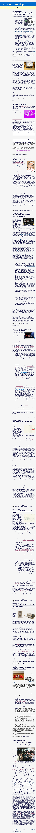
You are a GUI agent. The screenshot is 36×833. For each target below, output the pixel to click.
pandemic (23, 154)
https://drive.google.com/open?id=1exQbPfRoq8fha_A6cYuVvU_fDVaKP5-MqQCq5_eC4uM (23, 651)
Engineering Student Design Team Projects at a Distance (22, 158)
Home (24, 829)
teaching (33, 55)
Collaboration (16, 210)
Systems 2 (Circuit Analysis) (18, 119)
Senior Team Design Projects (18, 165)
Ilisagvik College (18, 813)
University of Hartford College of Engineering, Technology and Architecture (19, 163)
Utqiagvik (33, 813)
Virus (21, 325)
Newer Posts (15, 829)
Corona (20, 210)
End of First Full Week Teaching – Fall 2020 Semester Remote (23, 13)
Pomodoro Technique (22, 708)
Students (30, 55)
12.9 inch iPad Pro (24, 46)
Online (17, 325)
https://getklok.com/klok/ (21, 701)
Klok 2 (26, 405)
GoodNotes (19, 48)
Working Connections (22, 764)
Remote (25, 55)
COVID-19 (26, 324)
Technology (14, 56)
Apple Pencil (30, 47)
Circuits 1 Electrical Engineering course (28, 40)
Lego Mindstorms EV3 (18, 239)
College (16, 324)
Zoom (17, 250)
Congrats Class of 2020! (19, 104)
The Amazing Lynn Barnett (20, 740)
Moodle (21, 35)
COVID (22, 210)
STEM (28, 55)
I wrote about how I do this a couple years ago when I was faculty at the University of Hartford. (24, 550)
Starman (17, 346)
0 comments (26, 54)
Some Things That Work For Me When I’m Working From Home (23, 668)
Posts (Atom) (19, 831)
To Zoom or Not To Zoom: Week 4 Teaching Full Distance (22, 215)
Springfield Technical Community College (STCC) (23, 769)
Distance (30, 324)
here (26, 198)
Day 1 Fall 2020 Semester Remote (22, 60)
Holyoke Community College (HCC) (18, 27)
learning (23, 55)
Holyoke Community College (26, 106)
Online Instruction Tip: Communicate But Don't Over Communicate (24, 605)
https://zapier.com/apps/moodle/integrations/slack (23, 31)
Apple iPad (18, 377)
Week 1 (25, 299)
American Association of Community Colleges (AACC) (15, 761)
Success (26, 154)
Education (16, 55)
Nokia (34, 51)
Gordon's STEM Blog (13, 4)
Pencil (23, 377)
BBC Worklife (15, 254)
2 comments (26, 663)
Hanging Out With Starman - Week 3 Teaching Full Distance (22, 329)
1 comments (26, 505)
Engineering (19, 55)
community (18, 324)
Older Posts (33, 829)
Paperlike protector (19, 386)
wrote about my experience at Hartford (20, 174)
